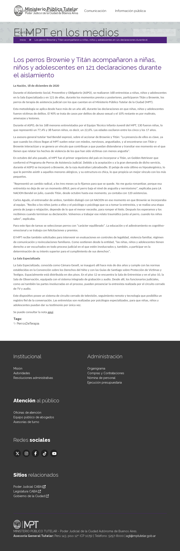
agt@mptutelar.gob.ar (141, 536)
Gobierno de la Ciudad (29, 496)
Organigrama (96, 368)
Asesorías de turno (26, 422)
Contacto (25, 33)
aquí (50, 312)
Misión (17, 368)
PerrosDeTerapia (28, 323)
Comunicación (95, 11)
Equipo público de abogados (33, 417)
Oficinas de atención (27, 412)
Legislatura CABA (25, 491)
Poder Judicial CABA (29, 486)
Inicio (23, 40)
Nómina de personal (101, 378)
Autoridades (21, 373)
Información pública (130, 11)
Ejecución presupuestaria (104, 382)
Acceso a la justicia (60, 11)
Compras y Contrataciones (105, 373)
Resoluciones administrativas (33, 378)
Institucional (27, 11)
